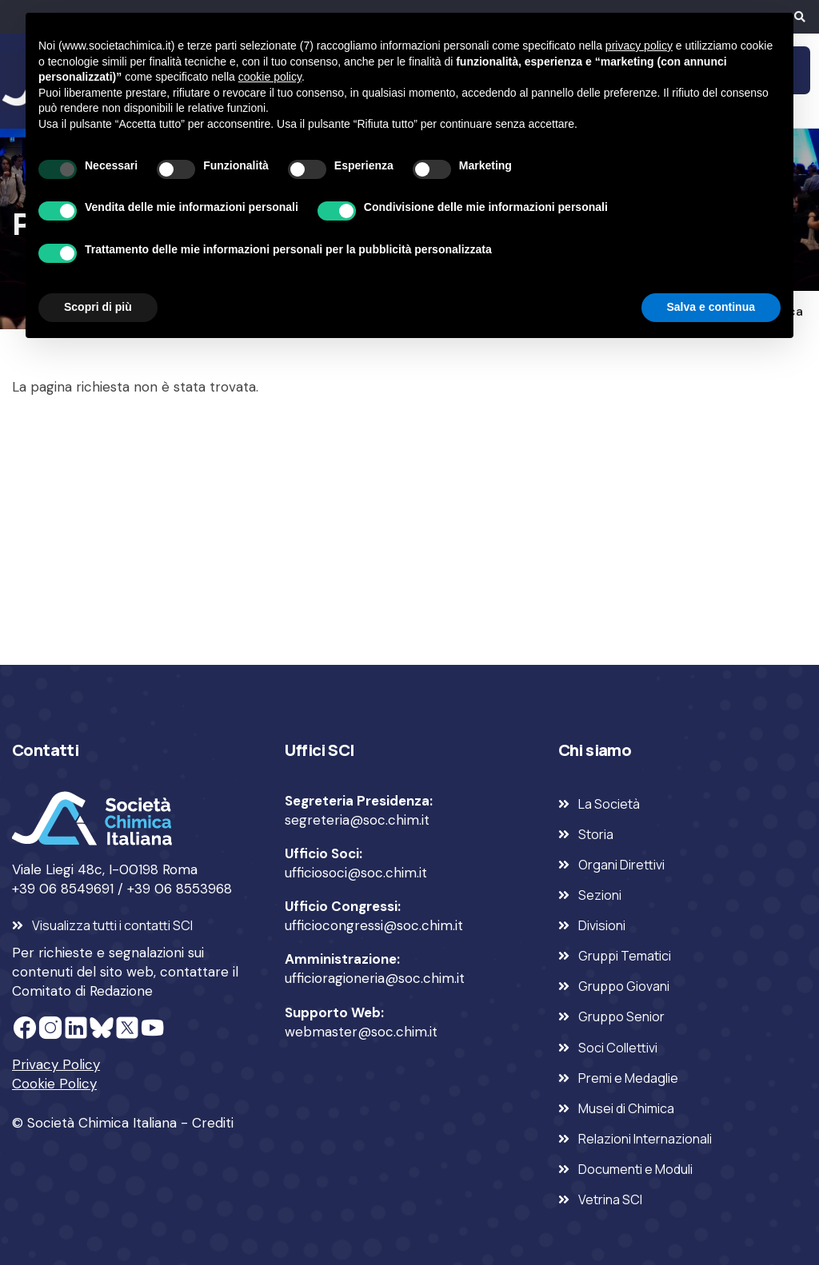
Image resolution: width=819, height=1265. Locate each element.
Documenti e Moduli (635, 1169)
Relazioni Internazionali (645, 1139)
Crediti (213, 1123)
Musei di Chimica (626, 1108)
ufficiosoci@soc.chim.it (356, 872)
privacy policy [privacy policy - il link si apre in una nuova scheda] (639, 45)
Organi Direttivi (621, 864)
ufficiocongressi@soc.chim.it (374, 925)
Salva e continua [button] (711, 306)
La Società (609, 804)
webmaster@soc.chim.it (361, 1031)
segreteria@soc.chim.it (357, 820)
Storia (595, 834)
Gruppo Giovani (623, 986)
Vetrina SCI (610, 1199)
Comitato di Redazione (82, 991)
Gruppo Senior (621, 1016)
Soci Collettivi (617, 1047)
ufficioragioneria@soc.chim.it (375, 978)
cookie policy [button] (270, 76)
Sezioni (599, 895)
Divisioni (601, 925)
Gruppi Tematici (624, 956)
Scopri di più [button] (98, 306)
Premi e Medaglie (628, 1078)
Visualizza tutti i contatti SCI (112, 925)
